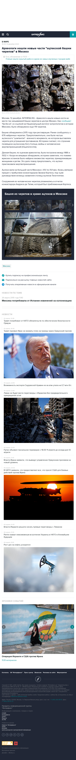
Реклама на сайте (49, 673)
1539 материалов (9, 660)
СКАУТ (4, 716)
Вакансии (38, 673)
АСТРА (4, 720)
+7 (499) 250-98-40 (56, 700)
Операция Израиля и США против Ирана (22, 656)
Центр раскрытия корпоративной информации (16, 730)
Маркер (4, 718)
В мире (5, 42)
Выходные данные (8, 750)
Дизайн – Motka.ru (8, 753)
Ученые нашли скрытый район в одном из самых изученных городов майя (38, 59)
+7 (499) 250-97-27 (7, 701)
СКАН (3, 727)
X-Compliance (6, 715)
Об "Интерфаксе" (16, 673)
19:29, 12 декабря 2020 (10, 44)
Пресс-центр (28, 673)
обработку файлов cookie (19, 696)
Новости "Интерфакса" (9, 725)
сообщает (66, 121)
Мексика (6, 266)
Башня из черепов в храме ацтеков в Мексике (36, 194)
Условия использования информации (15, 748)
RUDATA (4, 728)
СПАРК (4, 713)
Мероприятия (62, 673)
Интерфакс (38, 34)
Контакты (5, 673)
